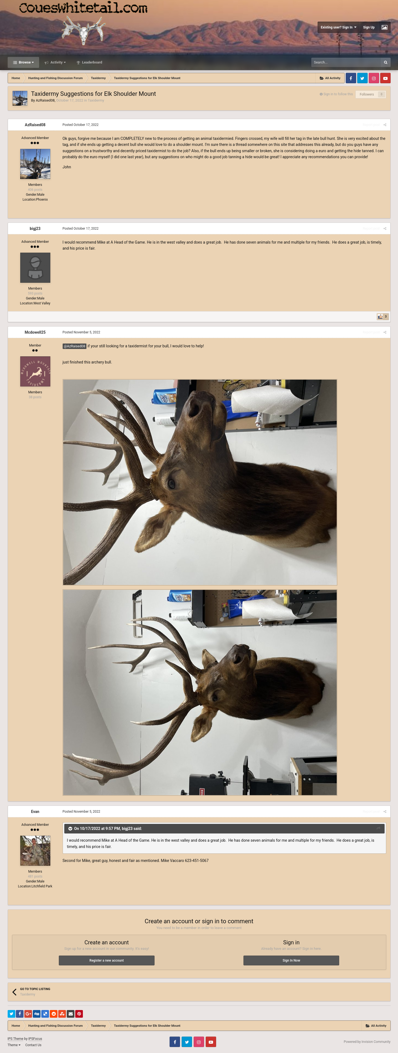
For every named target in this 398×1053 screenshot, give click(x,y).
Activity (58, 62)
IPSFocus (35, 1039)
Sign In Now (291, 960)
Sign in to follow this (338, 94)
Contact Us (33, 1045)
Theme (14, 1045)
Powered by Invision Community (367, 1042)
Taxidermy (96, 100)
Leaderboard (91, 62)
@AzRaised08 (74, 346)
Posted (81, 125)
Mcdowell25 (35, 332)
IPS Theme (16, 1039)
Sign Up (369, 27)
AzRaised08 (45, 100)
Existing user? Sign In (338, 27)
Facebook (351, 78)
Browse (26, 62)
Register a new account (106, 960)
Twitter (362, 78)
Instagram (374, 78)
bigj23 (35, 228)
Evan (35, 811)
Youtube (385, 78)
